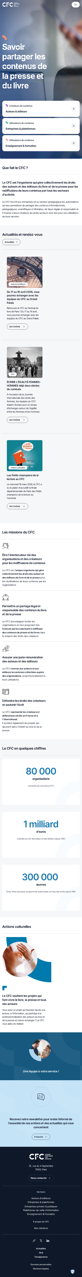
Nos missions (41, 1228)
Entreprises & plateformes (41, 1202)
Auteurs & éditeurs (41, 1198)
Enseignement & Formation (41, 1214)
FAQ (41, 1252)
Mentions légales (41, 1268)
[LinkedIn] (48, 1240)
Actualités (12, 242)
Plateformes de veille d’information (41, 1210)
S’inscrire (41, 1137)
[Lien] (34, 1240)
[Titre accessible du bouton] (73, 108)
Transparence (41, 1257)
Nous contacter (41, 1178)
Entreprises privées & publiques (41, 1206)
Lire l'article (17, 326)
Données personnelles (41, 1264)
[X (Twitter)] (41, 1240)
